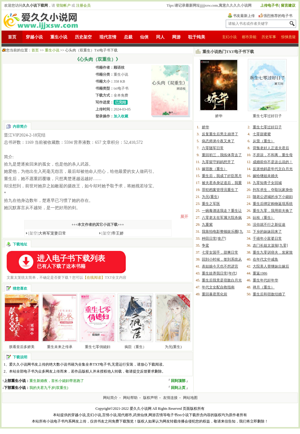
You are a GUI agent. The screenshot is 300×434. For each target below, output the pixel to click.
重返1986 (260, 273)
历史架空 (83, 37)
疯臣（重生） (135, 347)
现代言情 (107, 37)
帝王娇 (113, 233)
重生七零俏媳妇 (97, 347)
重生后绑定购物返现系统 (273, 204)
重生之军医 (211, 204)
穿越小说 (34, 37)
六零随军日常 (213, 148)
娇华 (218, 116)
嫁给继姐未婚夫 (265, 176)
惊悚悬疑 (288, 37)
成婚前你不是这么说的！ (273, 162)
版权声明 (150, 398)
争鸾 (205, 245)
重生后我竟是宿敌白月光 (222, 280)
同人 (160, 37)
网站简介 (110, 398)
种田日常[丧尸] (214, 238)
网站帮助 (130, 398)
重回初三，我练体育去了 (222, 155)
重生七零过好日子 (267, 116)
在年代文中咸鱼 (265, 259)
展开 (184, 216)
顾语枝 (119, 67)
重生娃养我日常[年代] (219, 273)
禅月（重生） (264, 287)
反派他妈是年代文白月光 (273, 169)
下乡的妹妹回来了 (267, 231)
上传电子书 (269, 5)
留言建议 (288, 5)
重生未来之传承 (59, 347)
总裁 (128, 37)
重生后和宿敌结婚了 (269, 294)
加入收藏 (121, 116)
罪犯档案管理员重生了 (220, 190)
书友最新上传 (244, 16)
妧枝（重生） (264, 217)
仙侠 (144, 37)
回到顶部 (178, 381)
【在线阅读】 (94, 277)
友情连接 (170, 398)
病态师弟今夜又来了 (218, 141)
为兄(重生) (173, 347)
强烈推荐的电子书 (277, 16)
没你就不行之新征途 (269, 224)
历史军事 (269, 37)
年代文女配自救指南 (218, 287)
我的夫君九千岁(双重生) (48, 388)
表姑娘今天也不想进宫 (220, 266)
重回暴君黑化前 (214, 294)
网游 (176, 37)
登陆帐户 (63, 5)
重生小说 (58, 37)
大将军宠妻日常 (47, 233)
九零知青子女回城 (267, 183)
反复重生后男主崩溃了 (220, 134)
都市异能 (249, 37)
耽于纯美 (196, 37)
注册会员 (83, 5)
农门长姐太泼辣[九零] (270, 245)
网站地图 (190, 398)
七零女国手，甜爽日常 (220, 252)
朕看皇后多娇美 (22, 347)
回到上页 (178, 388)
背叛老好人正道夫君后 (271, 148)
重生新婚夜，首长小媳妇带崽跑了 (56, 381)
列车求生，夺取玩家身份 (273, 190)
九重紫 (207, 224)
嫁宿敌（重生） (214, 169)
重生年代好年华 (265, 280)
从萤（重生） (264, 141)
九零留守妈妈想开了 (218, 162)
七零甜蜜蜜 (262, 134)
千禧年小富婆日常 (267, 238)
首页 (12, 37)
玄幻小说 (229, 37)
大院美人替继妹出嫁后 (271, 266)
